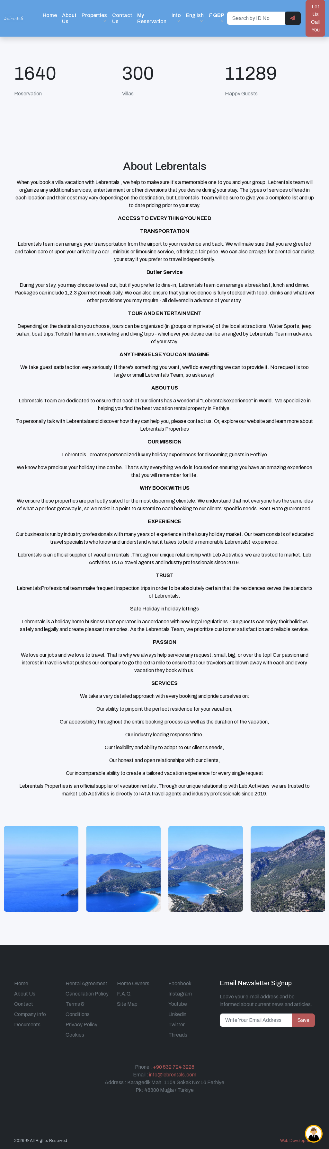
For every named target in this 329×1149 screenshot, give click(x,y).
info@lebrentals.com (172, 1074)
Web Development (297, 1140)
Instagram (180, 993)
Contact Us (122, 18)
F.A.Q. (124, 993)
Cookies (75, 1035)
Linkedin (177, 1014)
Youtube (177, 1004)
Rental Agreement (86, 983)
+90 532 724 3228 (173, 1067)
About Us (69, 18)
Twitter (176, 1024)
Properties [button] (94, 15)
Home (50, 15)
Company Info (30, 1014)
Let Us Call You (315, 18)
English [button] (195, 15)
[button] (216, 18)
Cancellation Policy (87, 993)
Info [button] (176, 15)
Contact (23, 1004)
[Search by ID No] (256, 18)
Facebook (179, 983)
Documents (27, 1024)
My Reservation (151, 18)
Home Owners (133, 983)
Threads (177, 1035)
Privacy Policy (81, 1024)
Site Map (127, 1004)
